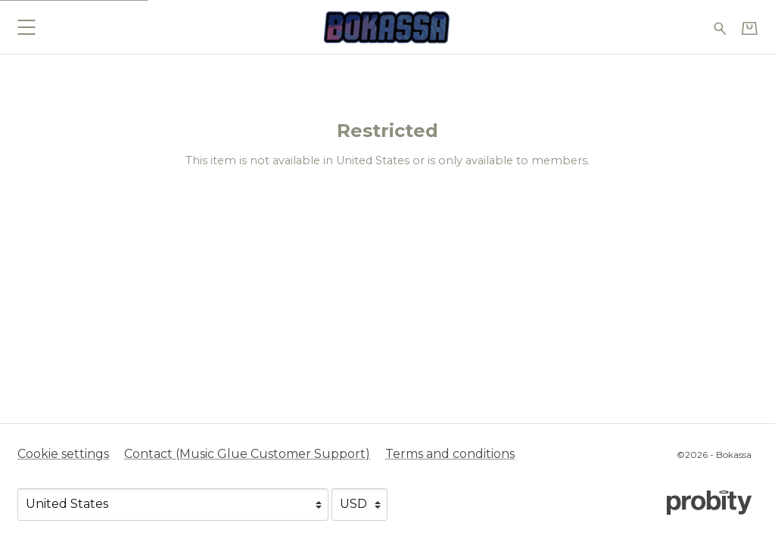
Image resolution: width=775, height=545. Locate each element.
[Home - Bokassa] (387, 27)
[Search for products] (720, 27)
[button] (26, 26)
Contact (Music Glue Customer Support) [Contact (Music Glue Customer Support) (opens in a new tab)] (247, 454)
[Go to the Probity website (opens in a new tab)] (709, 502)
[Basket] (750, 28)
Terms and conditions (450, 454)
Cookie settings (63, 454)
